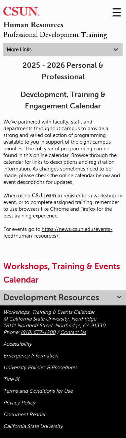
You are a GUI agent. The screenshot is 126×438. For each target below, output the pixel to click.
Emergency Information (30, 355)
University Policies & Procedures (40, 367)
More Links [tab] (19, 49)
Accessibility (17, 344)
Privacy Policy (19, 402)
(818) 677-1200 (38, 332)
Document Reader (24, 414)
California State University (33, 426)
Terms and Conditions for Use (38, 391)
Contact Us (73, 332)
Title (11, 379)
